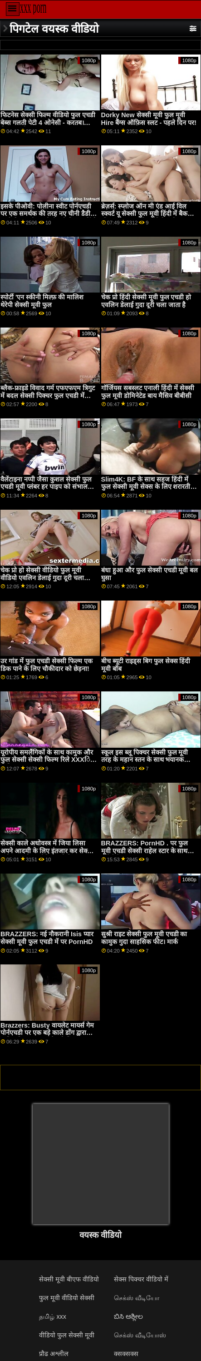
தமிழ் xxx (52, 1316)
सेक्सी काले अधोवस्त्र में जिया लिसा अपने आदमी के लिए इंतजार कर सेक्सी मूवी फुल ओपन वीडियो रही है (46, 850)
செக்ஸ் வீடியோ (136, 1297)
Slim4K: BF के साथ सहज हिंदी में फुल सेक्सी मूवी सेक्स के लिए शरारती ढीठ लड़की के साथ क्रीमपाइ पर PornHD (146, 491)
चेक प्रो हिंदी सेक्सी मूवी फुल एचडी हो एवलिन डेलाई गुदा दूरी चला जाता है (146, 300)
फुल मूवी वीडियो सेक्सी (66, 1297)
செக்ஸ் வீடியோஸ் (140, 1335)
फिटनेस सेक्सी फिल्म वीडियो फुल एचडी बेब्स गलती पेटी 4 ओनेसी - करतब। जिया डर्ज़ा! (47, 122)
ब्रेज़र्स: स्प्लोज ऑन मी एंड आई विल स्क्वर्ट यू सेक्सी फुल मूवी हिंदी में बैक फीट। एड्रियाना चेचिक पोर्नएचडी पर (144, 214)
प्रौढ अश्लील (54, 1353)
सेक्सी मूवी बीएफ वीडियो (69, 1279)
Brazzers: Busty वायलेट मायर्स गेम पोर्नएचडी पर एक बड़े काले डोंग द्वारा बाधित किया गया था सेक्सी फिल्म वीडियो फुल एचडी (47, 1037)
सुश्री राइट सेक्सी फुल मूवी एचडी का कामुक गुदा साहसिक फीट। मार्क (144, 937)
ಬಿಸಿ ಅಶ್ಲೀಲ (128, 1316)
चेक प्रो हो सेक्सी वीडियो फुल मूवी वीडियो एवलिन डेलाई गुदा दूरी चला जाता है (42, 577)
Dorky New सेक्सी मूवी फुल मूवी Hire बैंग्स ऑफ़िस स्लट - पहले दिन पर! (148, 118)
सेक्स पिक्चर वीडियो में (141, 1279)
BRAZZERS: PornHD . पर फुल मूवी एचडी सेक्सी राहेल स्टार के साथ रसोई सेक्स (144, 850)
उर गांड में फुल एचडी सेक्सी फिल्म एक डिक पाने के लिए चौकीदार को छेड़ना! (46, 664)
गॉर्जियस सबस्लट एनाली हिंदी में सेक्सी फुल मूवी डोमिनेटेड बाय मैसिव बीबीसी (147, 391)
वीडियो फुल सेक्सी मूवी (66, 1335)
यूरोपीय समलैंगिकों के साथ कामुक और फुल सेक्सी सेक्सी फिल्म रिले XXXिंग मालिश (47, 760)
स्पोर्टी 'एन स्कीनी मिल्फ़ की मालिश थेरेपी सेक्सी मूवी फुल (41, 300)
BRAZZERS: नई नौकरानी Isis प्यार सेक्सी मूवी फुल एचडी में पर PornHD (46, 937)
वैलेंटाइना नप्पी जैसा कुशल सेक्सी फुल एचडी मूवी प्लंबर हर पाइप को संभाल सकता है (46, 487)
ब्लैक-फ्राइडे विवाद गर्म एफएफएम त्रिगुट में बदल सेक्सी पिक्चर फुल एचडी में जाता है (47, 395)
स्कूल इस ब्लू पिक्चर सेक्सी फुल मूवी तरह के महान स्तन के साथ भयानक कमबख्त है (144, 760)
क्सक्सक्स (126, 1353)
